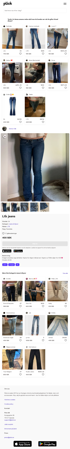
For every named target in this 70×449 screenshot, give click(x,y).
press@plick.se (9, 437)
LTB (8, 226)
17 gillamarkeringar (11, 233)
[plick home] (8, 3)
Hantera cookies (9, 400)
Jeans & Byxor (13, 224)
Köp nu (35, 244)
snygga (11, 264)
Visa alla (65, 273)
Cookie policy (8, 404)
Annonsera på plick (10, 429)
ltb (17, 264)
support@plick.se (10, 420)
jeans (4, 264)
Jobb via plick (8, 424)
